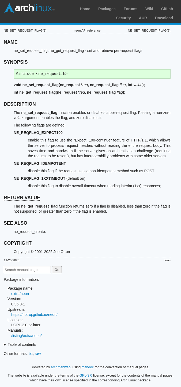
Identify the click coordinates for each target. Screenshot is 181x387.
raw (38, 353)
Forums (130, 9)
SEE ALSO (15, 223)
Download (164, 18)
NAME (11, 42)
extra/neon (20, 294)
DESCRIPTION (20, 104)
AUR (143, 18)
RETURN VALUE (22, 197)
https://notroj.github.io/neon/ (34, 314)
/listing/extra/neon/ (26, 336)
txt (31, 353)
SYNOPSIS (16, 62)
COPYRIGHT (18, 243)
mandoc (88, 367)
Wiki (149, 9)
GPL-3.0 (86, 375)
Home (85, 9)
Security (123, 18)
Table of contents (22, 344)
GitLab (167, 9)
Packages (107, 9)
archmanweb (60, 367)
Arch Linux (29, 8)
